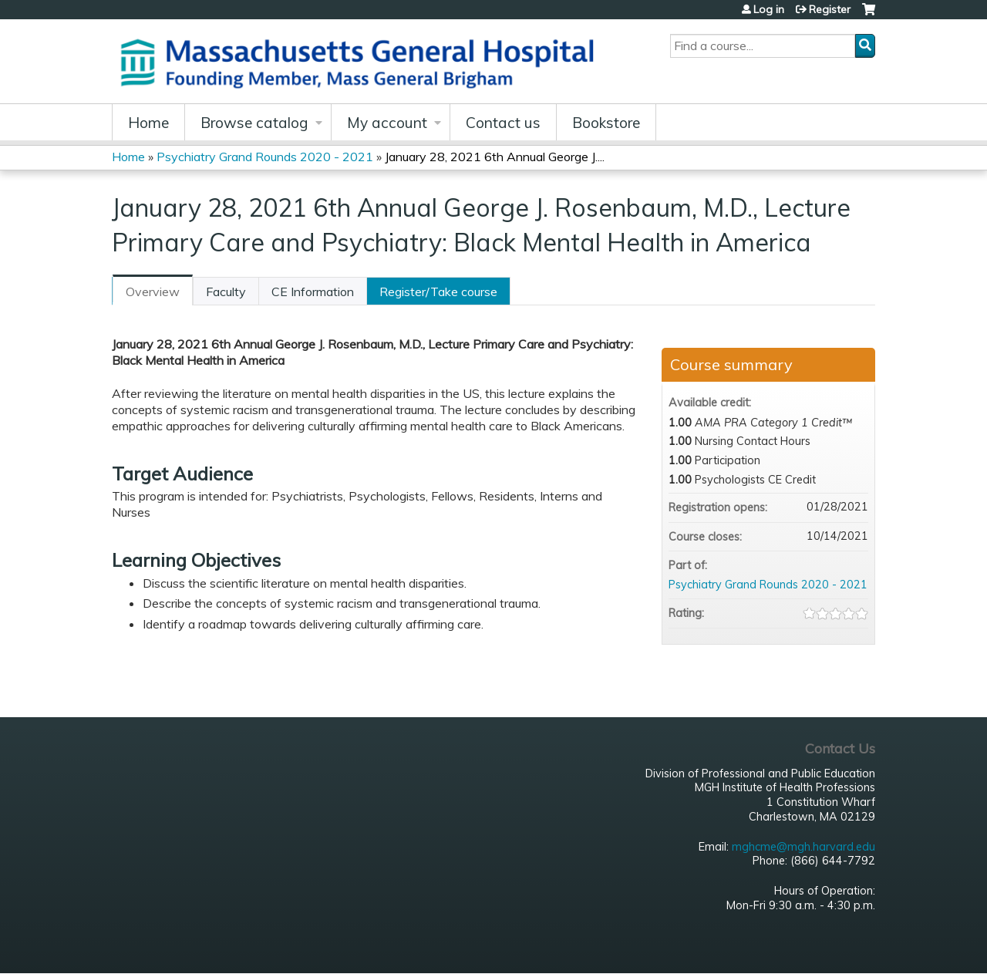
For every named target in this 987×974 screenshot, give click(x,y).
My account (387, 122)
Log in (768, 9)
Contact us (503, 122)
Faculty (226, 291)
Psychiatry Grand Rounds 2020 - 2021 (265, 156)
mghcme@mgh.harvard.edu (803, 847)
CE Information (312, 291)
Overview (153, 291)
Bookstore (606, 122)
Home (148, 122)
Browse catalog (254, 122)
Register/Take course (438, 291)
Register (830, 9)
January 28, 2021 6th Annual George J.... (495, 156)
